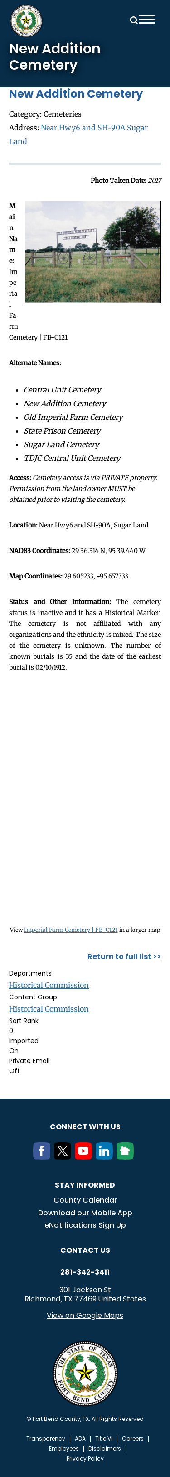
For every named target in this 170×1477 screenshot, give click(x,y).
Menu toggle (147, 19)
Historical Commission (49, 985)
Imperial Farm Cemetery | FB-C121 (71, 929)
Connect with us (85, 1126)
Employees (64, 1449)
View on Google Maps (85, 1315)
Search (132, 19)
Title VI (103, 1439)
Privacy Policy (85, 1459)
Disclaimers (104, 1449)
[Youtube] (85, 1157)
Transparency (45, 1439)
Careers (133, 1439)
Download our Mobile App (85, 1213)
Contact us (85, 1250)
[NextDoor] (127, 1157)
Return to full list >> (124, 956)
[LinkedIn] (106, 1157)
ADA (80, 1439)
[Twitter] (64, 1157)
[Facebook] (43, 1157)
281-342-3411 (85, 1272)
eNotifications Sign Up (85, 1225)
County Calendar (85, 1200)
